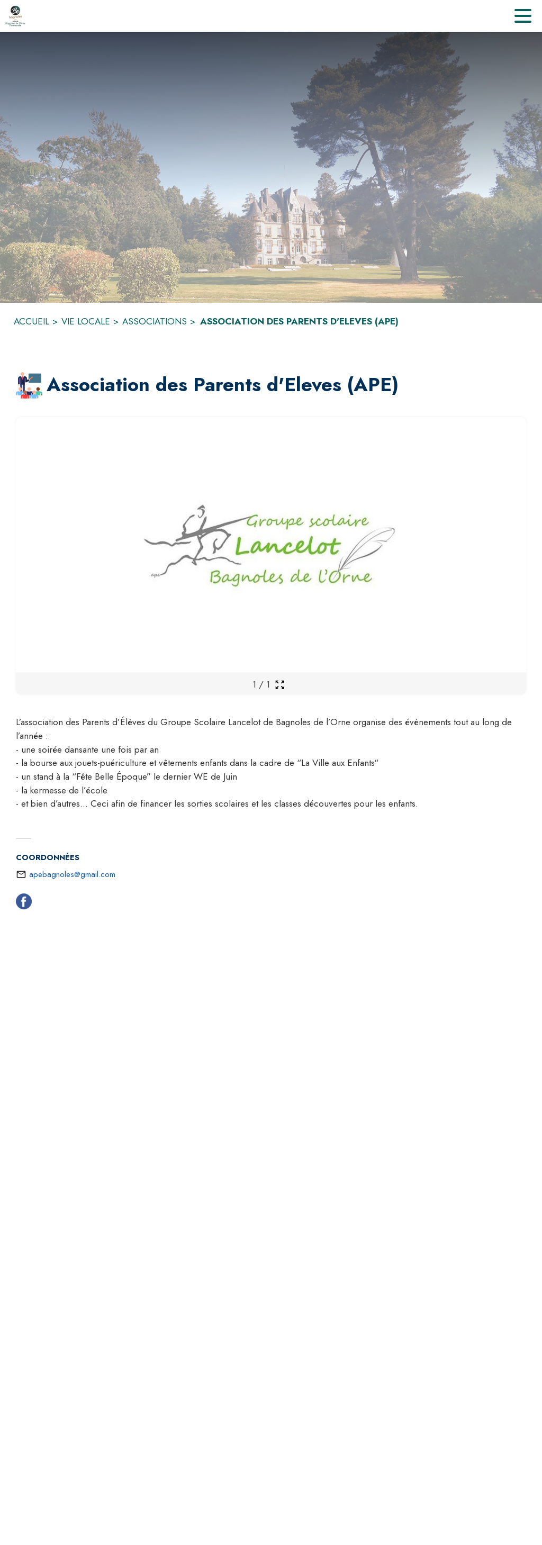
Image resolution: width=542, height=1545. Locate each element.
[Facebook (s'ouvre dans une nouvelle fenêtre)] (24, 903)
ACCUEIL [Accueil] (31, 321)
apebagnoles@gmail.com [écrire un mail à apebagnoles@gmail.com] (72, 874)
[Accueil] (15, 15)
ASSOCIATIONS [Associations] (154, 321)
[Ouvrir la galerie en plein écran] (280, 684)
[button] (29, 385)
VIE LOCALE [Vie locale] (85, 321)
